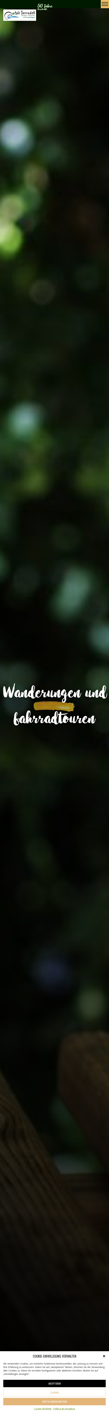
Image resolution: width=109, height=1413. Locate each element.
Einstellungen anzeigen (54, 1401)
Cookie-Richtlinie (43, 1408)
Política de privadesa (64, 1408)
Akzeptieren (54, 1383)
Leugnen (54, 1392)
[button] (104, 1356)
